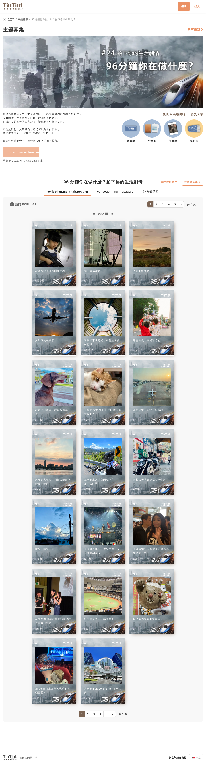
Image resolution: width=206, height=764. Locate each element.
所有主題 (195, 29)
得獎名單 (197, 114)
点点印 (9, 19)
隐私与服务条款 (177, 757)
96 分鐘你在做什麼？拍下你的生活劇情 (53, 19)
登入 (197, 6)
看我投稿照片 (169, 181)
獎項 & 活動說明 (174, 114)
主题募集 (23, 19)
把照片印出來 (192, 181)
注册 (184, 6)
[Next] (181, 204)
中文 (198, 757)
